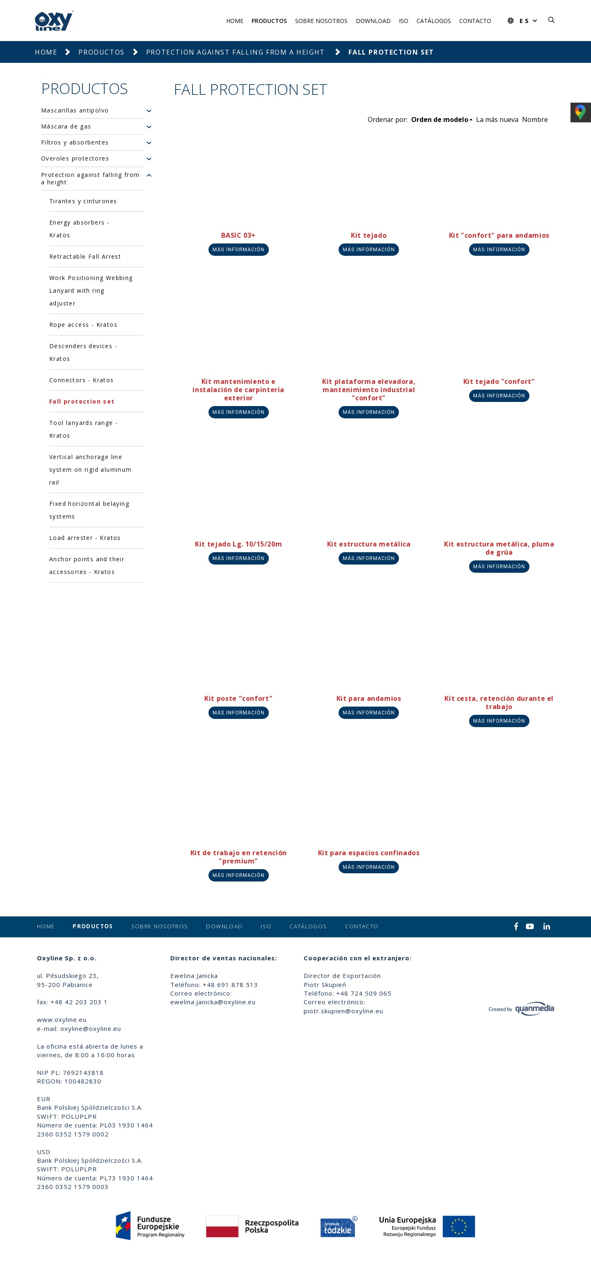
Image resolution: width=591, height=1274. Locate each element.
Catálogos (434, 21)
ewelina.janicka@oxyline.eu (213, 1002)
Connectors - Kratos (81, 380)
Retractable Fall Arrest (85, 256)
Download (373, 21)
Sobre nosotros (321, 21)
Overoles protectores (75, 158)
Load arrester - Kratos (85, 538)
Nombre (535, 119)
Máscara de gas (66, 126)
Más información (239, 250)
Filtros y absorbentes (75, 142)
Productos (269, 21)
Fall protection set (82, 401)
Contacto (475, 21)
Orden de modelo (439, 119)
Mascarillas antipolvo (75, 110)
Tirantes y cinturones (83, 201)
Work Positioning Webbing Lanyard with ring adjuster (91, 290)
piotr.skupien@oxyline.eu (343, 1011)
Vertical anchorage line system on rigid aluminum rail (90, 469)
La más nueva (497, 119)
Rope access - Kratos (83, 324)
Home (234, 21)
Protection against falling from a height (237, 52)
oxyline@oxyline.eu (90, 1028)
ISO (403, 21)
